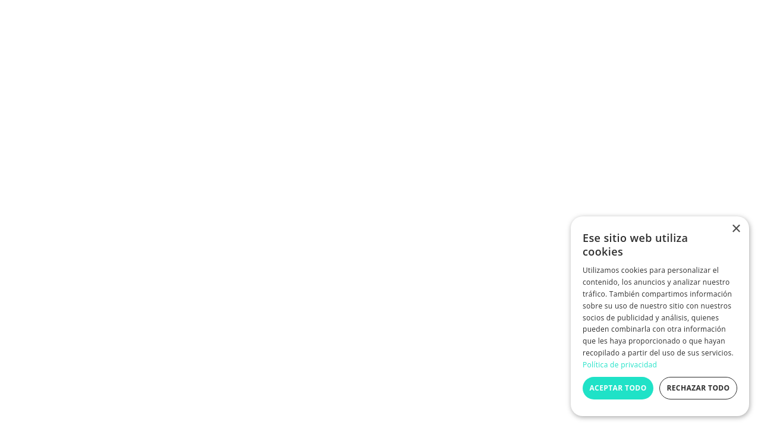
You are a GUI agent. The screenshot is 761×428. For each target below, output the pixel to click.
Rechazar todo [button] (697, 388)
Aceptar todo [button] (617, 388)
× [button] (735, 229)
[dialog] (660, 316)
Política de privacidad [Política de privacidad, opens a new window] (620, 365)
